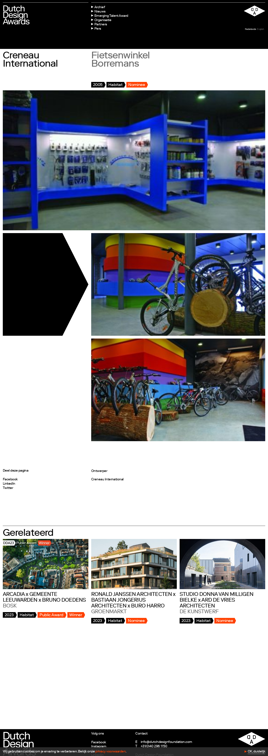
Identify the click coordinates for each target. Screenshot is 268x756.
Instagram (98, 746)
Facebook (10, 479)
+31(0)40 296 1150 (154, 746)
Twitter (8, 488)
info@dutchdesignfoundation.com (166, 742)
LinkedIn (9, 484)
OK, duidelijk (256, 751)
